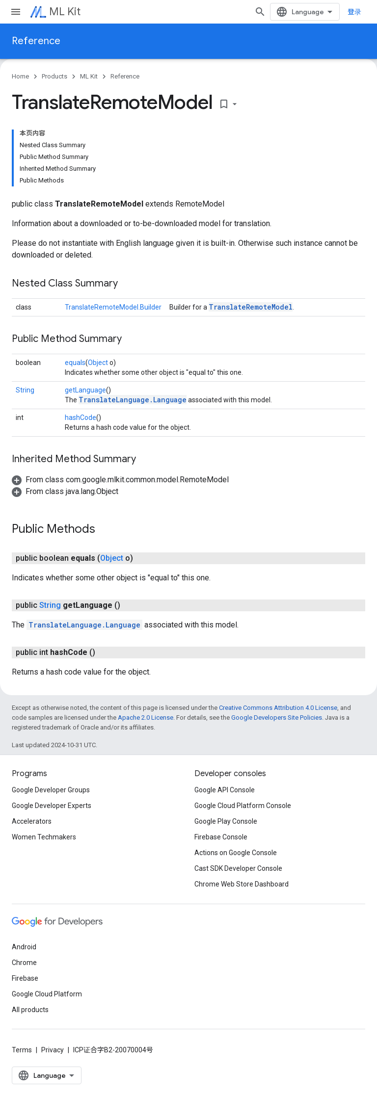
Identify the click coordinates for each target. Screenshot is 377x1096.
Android (24, 947)
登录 (354, 12)
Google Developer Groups (51, 790)
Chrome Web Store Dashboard (241, 884)
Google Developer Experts (51, 805)
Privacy (52, 1050)
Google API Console (224, 790)
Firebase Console (220, 837)
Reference (36, 41)
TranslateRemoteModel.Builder (113, 307)
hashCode (80, 417)
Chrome (24, 962)
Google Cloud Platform (47, 994)
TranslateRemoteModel (251, 307)
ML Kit (65, 11)
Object (98, 362)
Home (20, 76)
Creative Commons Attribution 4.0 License (278, 707)
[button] (120, 479)
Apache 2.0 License (145, 717)
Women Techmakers (44, 837)
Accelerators (32, 821)
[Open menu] (16, 12)
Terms (22, 1050)
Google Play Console (225, 821)
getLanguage (85, 390)
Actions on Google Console (235, 853)
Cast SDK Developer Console (238, 868)
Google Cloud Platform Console (242, 805)
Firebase (25, 978)
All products (30, 1010)
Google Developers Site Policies (276, 717)
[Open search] (260, 12)
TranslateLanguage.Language (133, 399)
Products (54, 76)
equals (75, 362)
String (25, 390)
